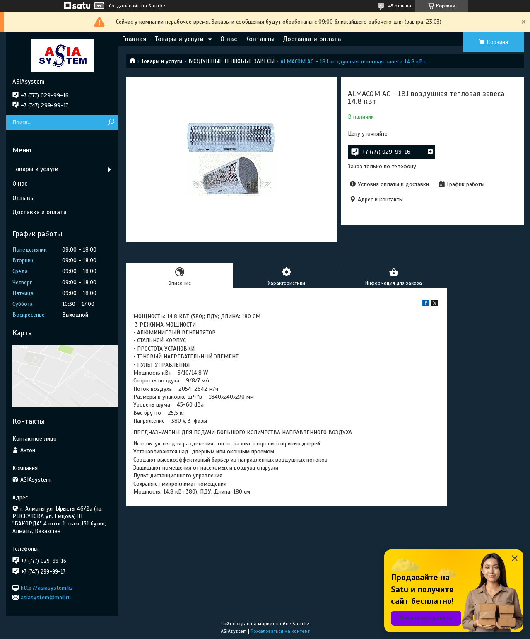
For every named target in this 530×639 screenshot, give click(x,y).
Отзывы (23, 198)
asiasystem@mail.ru (46, 597)
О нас (228, 39)
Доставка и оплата (312, 39)
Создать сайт (124, 6)
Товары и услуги (179, 39)
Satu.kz (300, 624)
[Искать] (111, 122)
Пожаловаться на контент (280, 631)
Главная (134, 39)
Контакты (260, 39)
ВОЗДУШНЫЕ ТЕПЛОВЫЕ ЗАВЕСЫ (231, 61)
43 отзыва (399, 6)
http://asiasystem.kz (47, 587)
